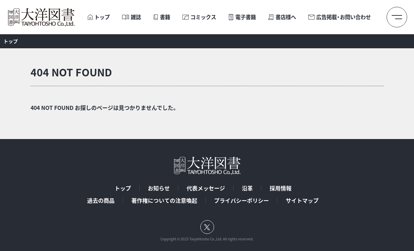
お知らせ (159, 188)
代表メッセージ (206, 188)
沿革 (247, 188)
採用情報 (281, 188)
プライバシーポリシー (241, 200)
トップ (123, 188)
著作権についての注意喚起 (164, 200)
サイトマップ (302, 200)
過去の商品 (101, 200)
